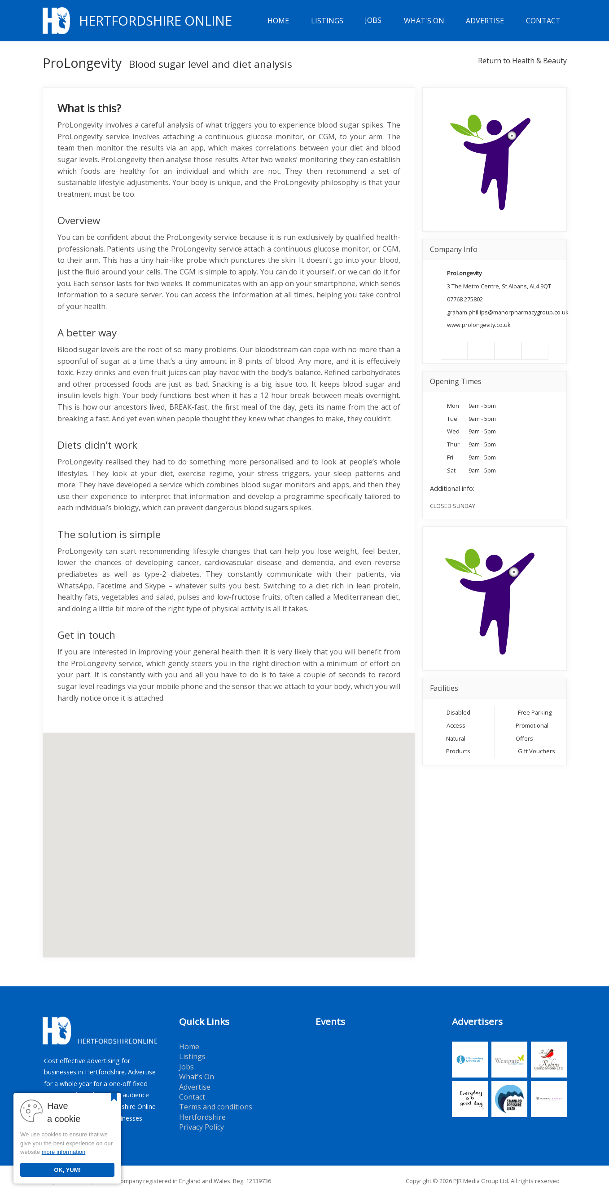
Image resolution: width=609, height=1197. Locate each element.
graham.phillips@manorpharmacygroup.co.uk (508, 312)
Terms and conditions (215, 1107)
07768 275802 (465, 299)
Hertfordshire (202, 1117)
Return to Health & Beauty (522, 61)
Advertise (485, 21)
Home (278, 21)
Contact (543, 21)
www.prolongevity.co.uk (479, 325)
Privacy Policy (201, 1127)
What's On (424, 21)
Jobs (373, 21)
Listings (327, 21)
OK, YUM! (67, 1169)
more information (64, 1151)
